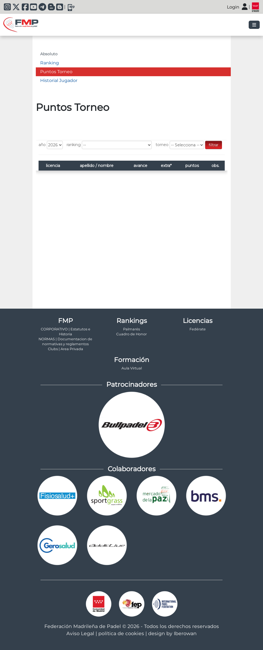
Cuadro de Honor (131, 334)
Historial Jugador (58, 80)
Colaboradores (132, 469)
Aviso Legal (80, 633)
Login (233, 7)
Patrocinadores (131, 384)
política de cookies (121, 633)
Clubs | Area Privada (65, 349)
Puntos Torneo (56, 71)
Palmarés (131, 329)
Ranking (49, 62)
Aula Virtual (131, 368)
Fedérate (197, 329)
